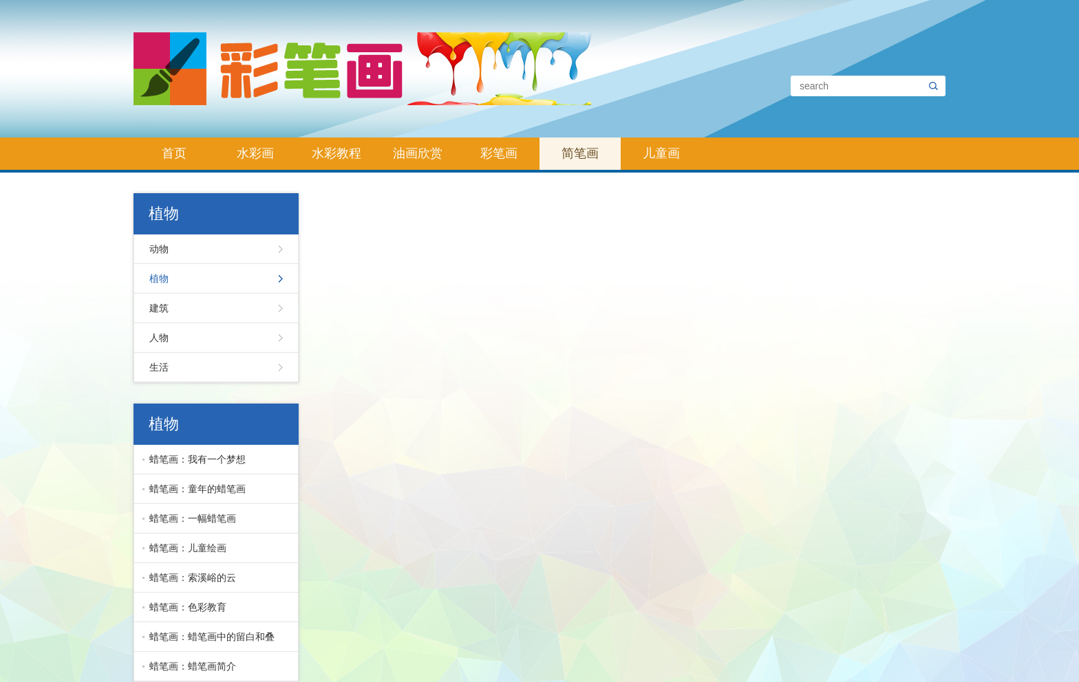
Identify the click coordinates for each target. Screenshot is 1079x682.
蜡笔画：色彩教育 (187, 607)
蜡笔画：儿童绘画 (187, 547)
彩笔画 (498, 153)
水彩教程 (336, 153)
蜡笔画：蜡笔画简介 (192, 666)
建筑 (159, 308)
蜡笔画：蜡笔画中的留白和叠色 (208, 641)
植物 (159, 278)
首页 (174, 153)
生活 (159, 367)
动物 (159, 248)
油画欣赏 (417, 153)
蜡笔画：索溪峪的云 (192, 577)
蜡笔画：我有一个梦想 (197, 459)
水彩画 (255, 153)
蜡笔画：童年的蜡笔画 (197, 488)
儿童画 (661, 153)
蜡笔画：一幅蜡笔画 (192, 518)
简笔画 (580, 153)
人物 (159, 337)
